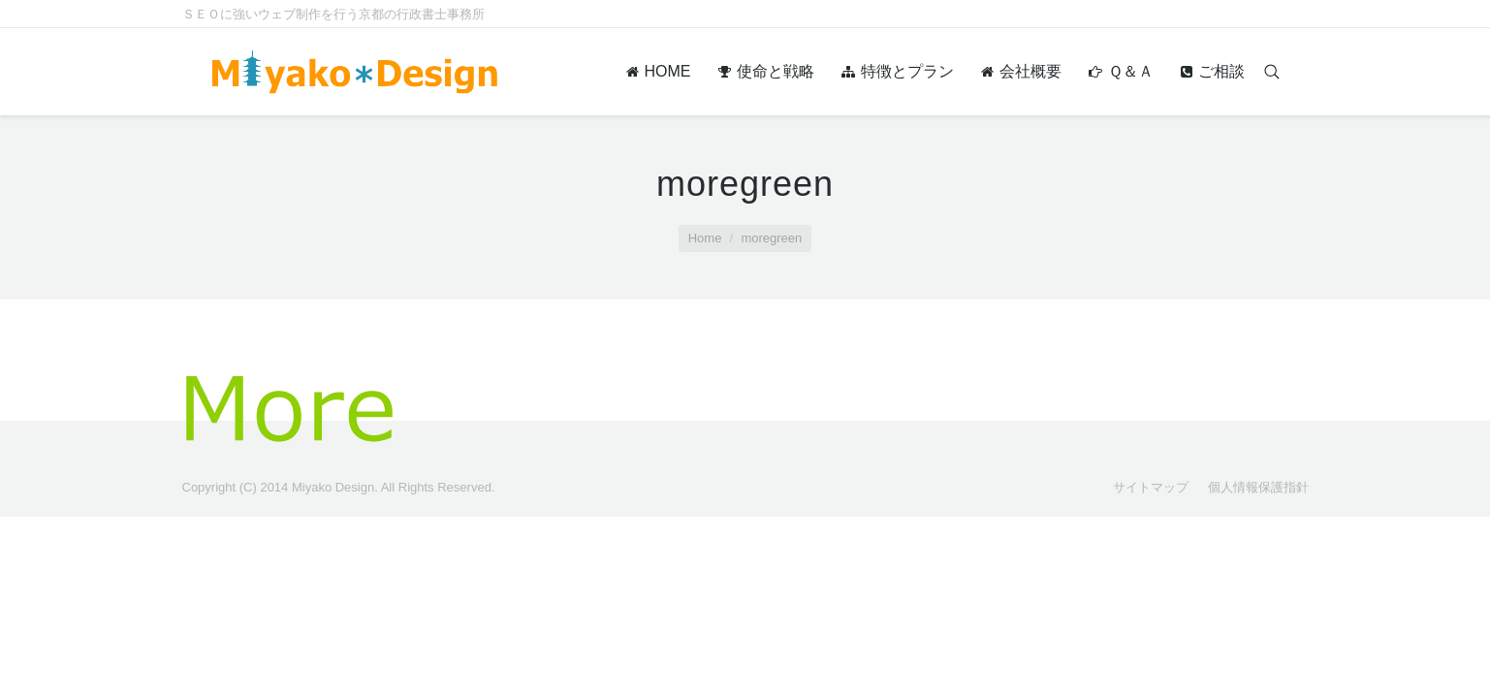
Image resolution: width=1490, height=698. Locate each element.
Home (705, 238)
